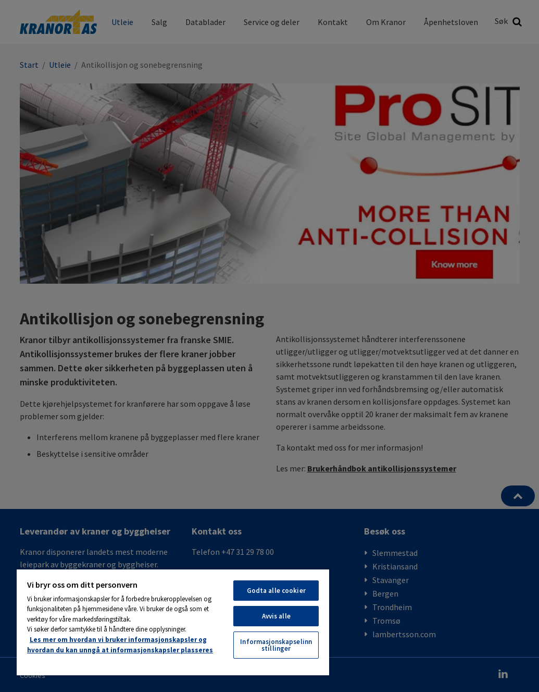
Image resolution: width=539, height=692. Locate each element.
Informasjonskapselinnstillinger (276, 645)
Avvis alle (276, 616)
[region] (173, 621)
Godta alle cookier (276, 590)
